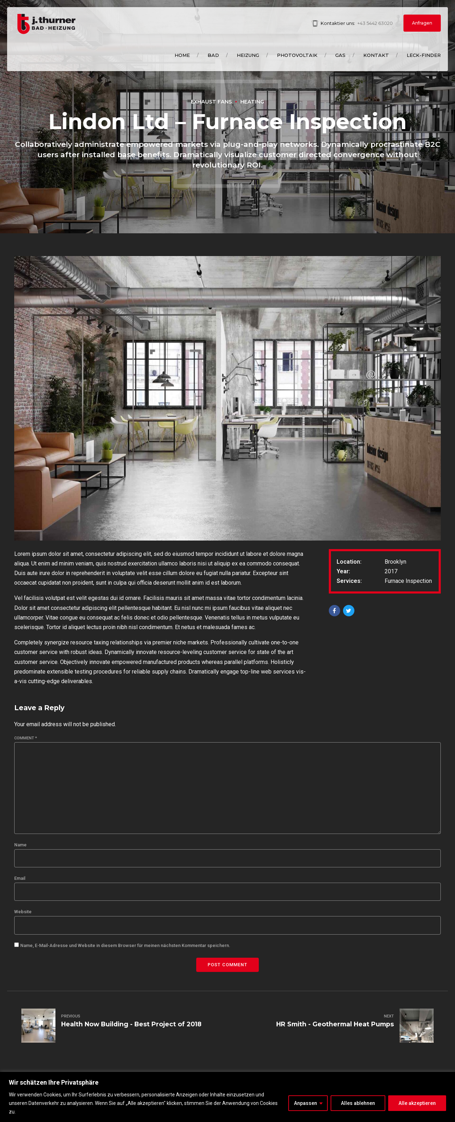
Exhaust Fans (211, 102)
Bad (213, 55)
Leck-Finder (424, 55)
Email (19, 878)
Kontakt (376, 55)
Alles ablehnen (358, 1103)
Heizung (248, 55)
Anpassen (305, 1103)
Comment (25, 738)
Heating (252, 102)
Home (182, 55)
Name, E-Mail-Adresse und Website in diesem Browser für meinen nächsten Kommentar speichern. (125, 945)
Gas (340, 55)
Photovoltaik (297, 55)
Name (20, 844)
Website (23, 911)
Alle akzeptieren (417, 1103)
